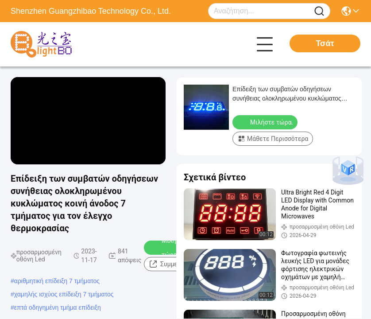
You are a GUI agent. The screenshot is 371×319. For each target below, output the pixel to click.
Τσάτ (325, 43)
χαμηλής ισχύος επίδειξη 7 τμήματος (64, 294)
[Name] (319, 11)
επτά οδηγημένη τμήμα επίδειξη (57, 307)
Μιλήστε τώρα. (168, 248)
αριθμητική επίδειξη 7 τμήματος (57, 280)
